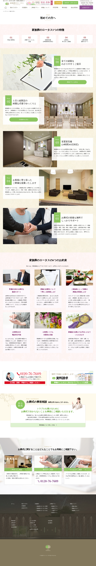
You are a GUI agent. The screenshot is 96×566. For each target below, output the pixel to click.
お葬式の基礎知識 (34, 529)
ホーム (12, 503)
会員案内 (13, 525)
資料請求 (13, 522)
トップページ (5, 11)
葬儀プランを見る (72, 82)
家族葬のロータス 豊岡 (42, 506)
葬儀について (73, 503)
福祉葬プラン (54, 512)
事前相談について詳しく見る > (48, 425)
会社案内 (50, 522)
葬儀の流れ (74, 506)
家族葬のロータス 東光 (42, 508)
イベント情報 (33, 525)
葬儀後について (75, 510)
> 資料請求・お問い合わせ (70, 2)
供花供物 (50, 520)
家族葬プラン (54, 506)
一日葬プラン (54, 510)
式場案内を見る (23, 119)
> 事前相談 (58, 2)
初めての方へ (25, 503)
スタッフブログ (33, 527)
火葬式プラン (54, 508)
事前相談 (13, 520)
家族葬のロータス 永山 (42, 510)
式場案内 (24, 505)
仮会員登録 (13, 527)
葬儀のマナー (75, 508)
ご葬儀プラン (53, 503)
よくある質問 (33, 520)
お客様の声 (32, 522)
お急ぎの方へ (86, 7)
